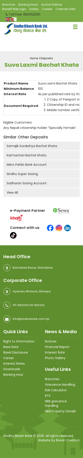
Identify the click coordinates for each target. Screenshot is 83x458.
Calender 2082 (65, 9)
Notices (50, 341)
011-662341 (36, 305)
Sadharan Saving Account (27, 183)
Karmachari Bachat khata (26, 155)
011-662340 (21, 305)
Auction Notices (51, 4)
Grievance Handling (60, 384)
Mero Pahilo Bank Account (27, 164)
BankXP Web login (14, 9)
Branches (8, 4)
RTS (47, 395)
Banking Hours (28, 4)
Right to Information (19, 341)
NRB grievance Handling (56, 403)
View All (12, 192)
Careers (47, 9)
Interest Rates (14, 363)
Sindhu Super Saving (22, 174)
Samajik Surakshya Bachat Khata (32, 146)
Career (8, 358)
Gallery (34, 9)
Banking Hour (13, 374)
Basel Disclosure (15, 352)
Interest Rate (55, 352)
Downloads (11, 369)
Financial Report (57, 347)
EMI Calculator (56, 390)
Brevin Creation (68, 440)
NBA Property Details (60, 411)
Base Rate (11, 347)
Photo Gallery (55, 358)
